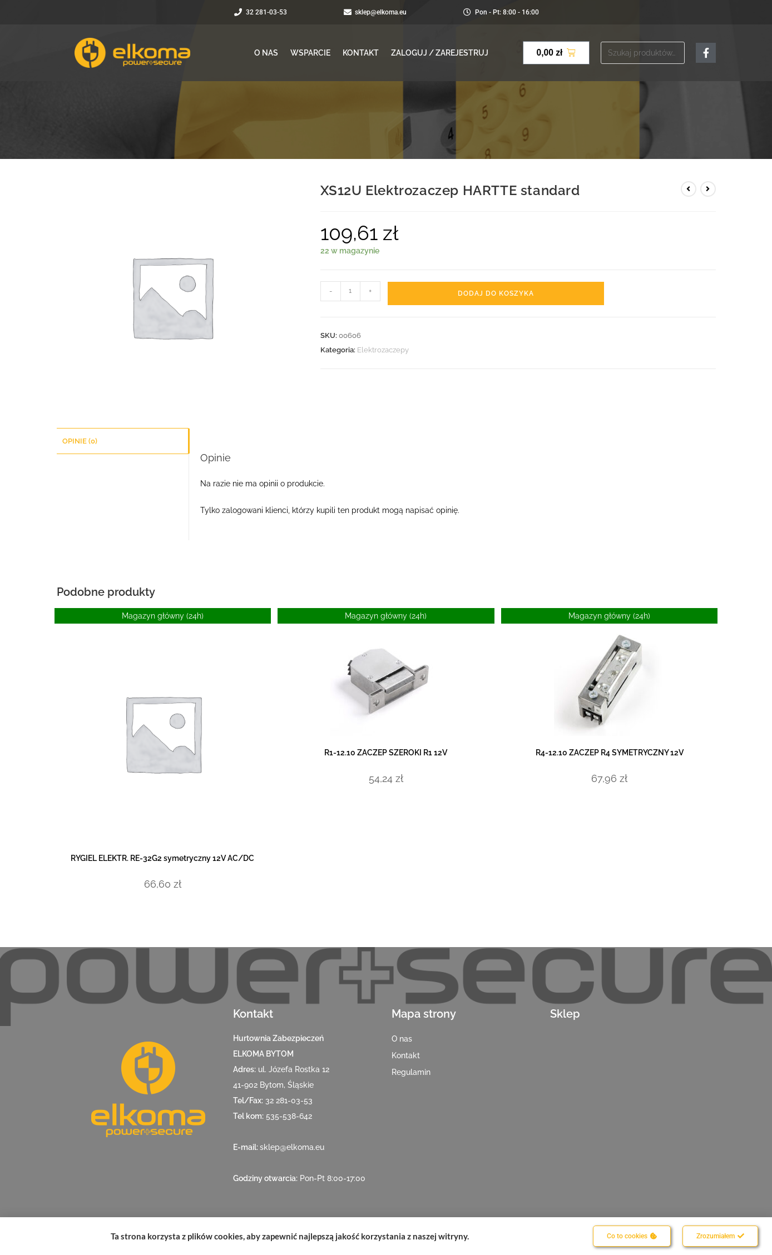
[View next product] (708, 189)
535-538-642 (289, 1116)
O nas (266, 52)
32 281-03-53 (289, 1100)
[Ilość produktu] (350, 291)
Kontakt (361, 52)
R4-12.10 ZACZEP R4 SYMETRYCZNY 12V (610, 752)
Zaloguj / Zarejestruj (439, 52)
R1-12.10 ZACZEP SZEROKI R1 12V (385, 752)
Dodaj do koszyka (496, 293)
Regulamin (411, 1072)
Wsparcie (310, 52)
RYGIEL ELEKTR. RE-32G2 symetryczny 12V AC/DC (162, 858)
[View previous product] (688, 189)
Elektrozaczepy (383, 350)
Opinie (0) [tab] (79, 440)
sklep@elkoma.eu (292, 1147)
